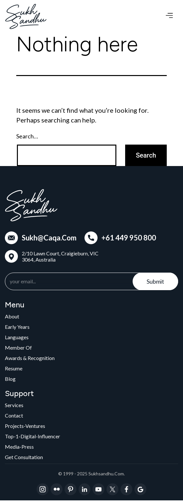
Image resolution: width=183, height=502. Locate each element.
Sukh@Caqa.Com (49, 238)
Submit (155, 281)
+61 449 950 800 (128, 238)
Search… (27, 136)
